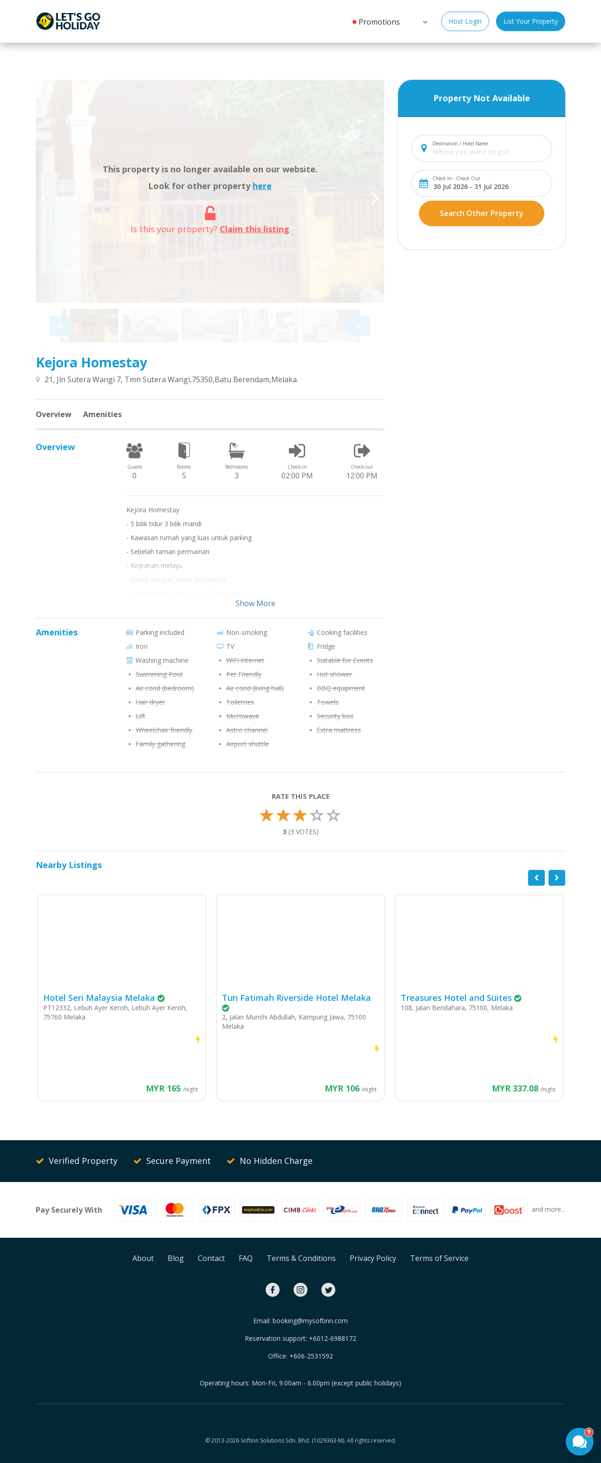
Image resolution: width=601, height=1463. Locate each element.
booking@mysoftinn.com (310, 1320)
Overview (54, 414)
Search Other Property (481, 213)
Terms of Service (439, 1258)
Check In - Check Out (456, 178)
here (262, 185)
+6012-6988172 (332, 1338)
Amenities (102, 414)
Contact (211, 1258)
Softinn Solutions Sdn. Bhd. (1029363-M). (293, 1440)
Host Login (465, 21)
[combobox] (489, 152)
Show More (255, 603)
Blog (176, 1258)
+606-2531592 (311, 1356)
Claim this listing (254, 229)
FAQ (246, 1258)
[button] (424, 21)
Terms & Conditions (301, 1258)
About (143, 1258)
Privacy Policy (373, 1258)
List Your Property (530, 21)
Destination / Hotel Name (460, 143)
